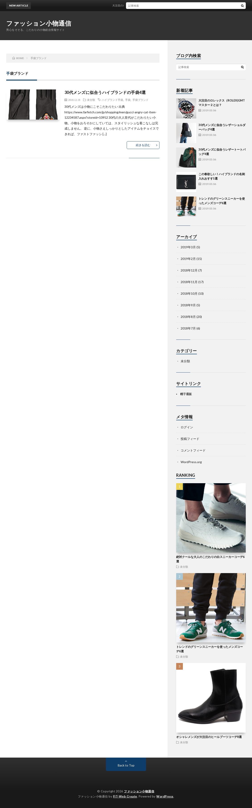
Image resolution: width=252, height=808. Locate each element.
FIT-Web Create (125, 796)
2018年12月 (189, 270)
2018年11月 (189, 282)
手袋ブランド (140, 99)
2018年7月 (188, 328)
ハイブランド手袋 (112, 99)
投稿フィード (190, 439)
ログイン (187, 427)
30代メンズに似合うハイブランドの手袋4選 (105, 92)
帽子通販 (186, 394)
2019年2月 (188, 259)
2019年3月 (188, 247)
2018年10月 (189, 293)
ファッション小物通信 (38, 23)
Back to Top (126, 765)
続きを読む (143, 145)
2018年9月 (188, 305)
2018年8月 (188, 317)
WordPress (165, 796)
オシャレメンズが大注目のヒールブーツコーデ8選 (209, 737)
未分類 (91, 99)
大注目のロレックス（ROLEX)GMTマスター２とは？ (146, 5)
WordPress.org (191, 462)
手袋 (127, 99)
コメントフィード (193, 450)
